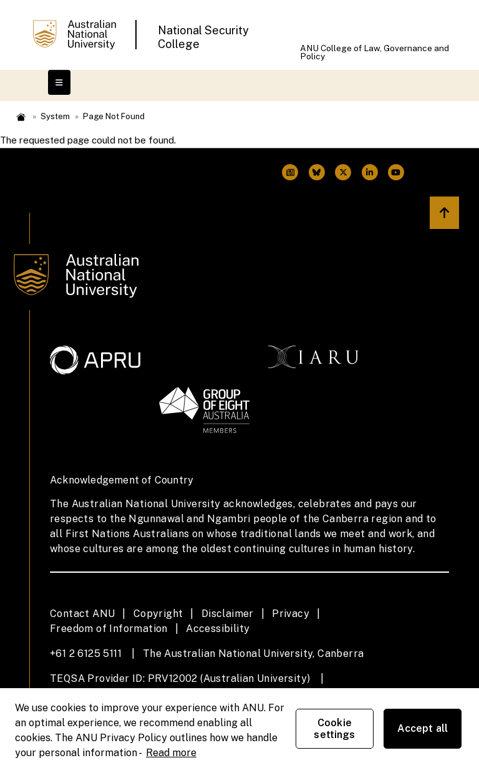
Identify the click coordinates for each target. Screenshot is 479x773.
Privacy (290, 614)
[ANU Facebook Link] (290, 173)
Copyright (158, 614)
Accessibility (217, 628)
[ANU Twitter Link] (317, 173)
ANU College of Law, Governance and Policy (374, 52)
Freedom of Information (109, 628)
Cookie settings (334, 729)
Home (20, 117)
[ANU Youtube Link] (396, 173)
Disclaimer (227, 614)
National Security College (203, 37)
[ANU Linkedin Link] (369, 173)
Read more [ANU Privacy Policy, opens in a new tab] (171, 753)
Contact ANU (82, 614)
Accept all (422, 728)
